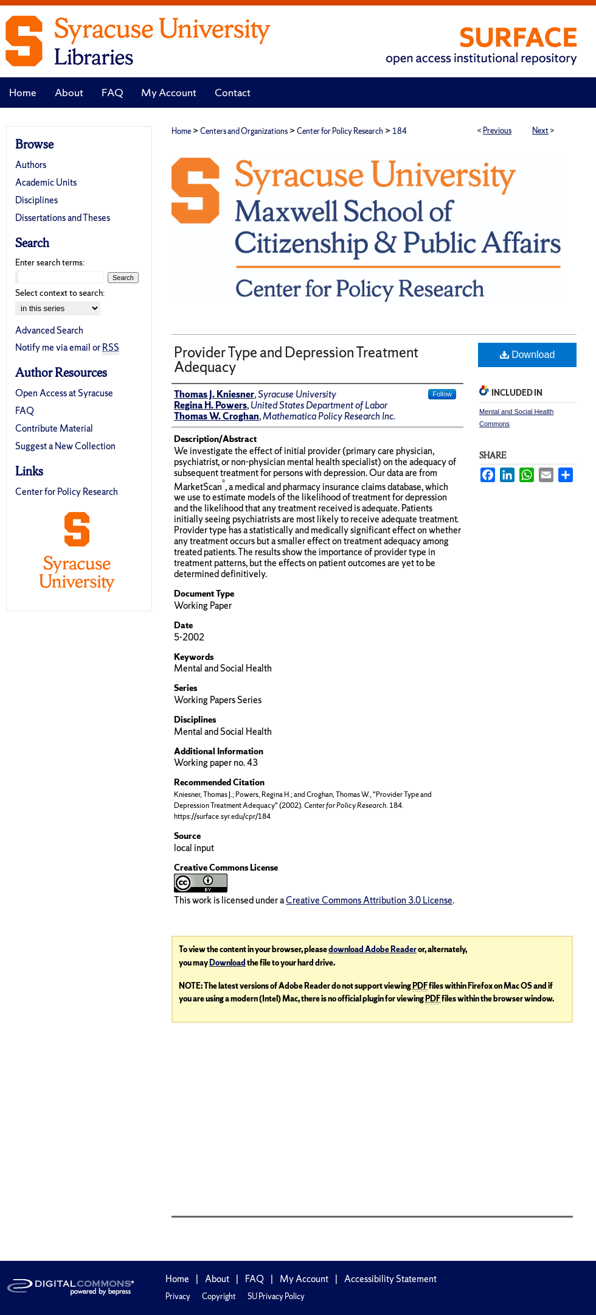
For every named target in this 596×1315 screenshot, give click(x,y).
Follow (442, 394)
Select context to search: (60, 292)
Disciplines (36, 200)
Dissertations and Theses (62, 217)
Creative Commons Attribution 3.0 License (369, 900)
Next (540, 130)
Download (527, 354)
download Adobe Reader (372, 949)
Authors (30, 164)
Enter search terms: (50, 262)
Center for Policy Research (340, 131)
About (217, 1278)
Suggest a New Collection (65, 446)
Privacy (177, 1296)
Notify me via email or (67, 347)
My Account (304, 1278)
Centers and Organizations (244, 131)
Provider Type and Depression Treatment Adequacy (296, 359)
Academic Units (46, 182)
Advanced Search (49, 330)
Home (181, 131)
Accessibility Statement (390, 1278)
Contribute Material (54, 428)
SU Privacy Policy (276, 1296)
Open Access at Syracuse (64, 393)
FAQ (24, 410)
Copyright (219, 1296)
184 (399, 131)
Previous (497, 130)
